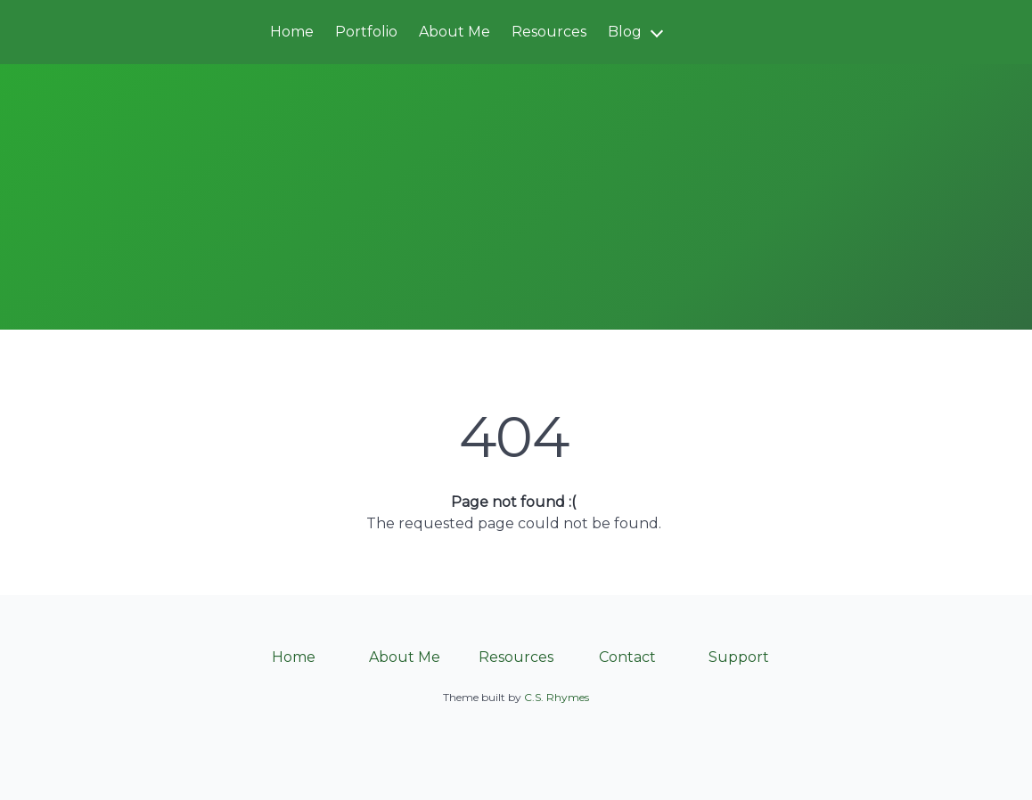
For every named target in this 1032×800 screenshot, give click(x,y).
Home (292, 31)
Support (738, 657)
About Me (454, 31)
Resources (549, 31)
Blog (625, 31)
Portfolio (366, 31)
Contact (627, 657)
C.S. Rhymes (556, 697)
